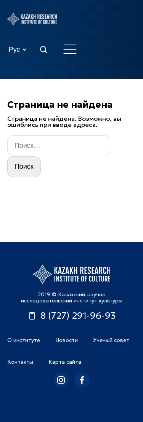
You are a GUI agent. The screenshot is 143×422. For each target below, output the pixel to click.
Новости (66, 340)
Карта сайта (64, 361)
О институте (23, 340)
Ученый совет (111, 340)
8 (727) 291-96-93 (71, 315)
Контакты (20, 361)
